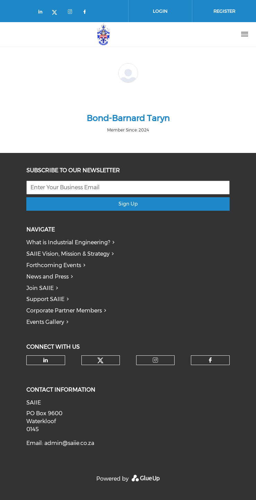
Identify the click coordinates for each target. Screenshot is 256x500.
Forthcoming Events (53, 265)
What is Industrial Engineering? (68, 242)
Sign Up (128, 204)
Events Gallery (45, 322)
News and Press (47, 276)
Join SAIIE (40, 288)
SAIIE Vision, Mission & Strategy (67, 254)
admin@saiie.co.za (69, 443)
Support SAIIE (45, 299)
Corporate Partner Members (64, 310)
